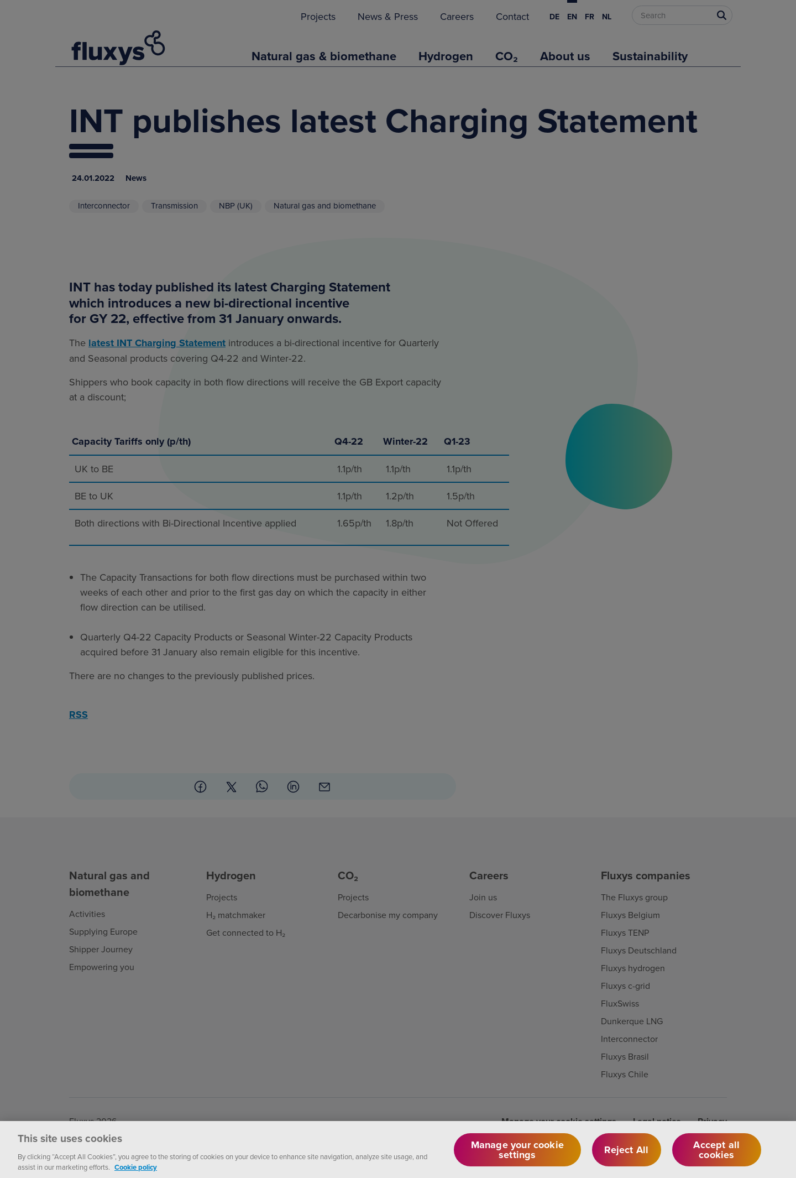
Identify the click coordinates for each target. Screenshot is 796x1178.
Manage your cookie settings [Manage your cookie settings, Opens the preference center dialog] (517, 1155)
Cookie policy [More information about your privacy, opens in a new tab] (135, 1172)
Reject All (626, 1155)
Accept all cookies (716, 1155)
